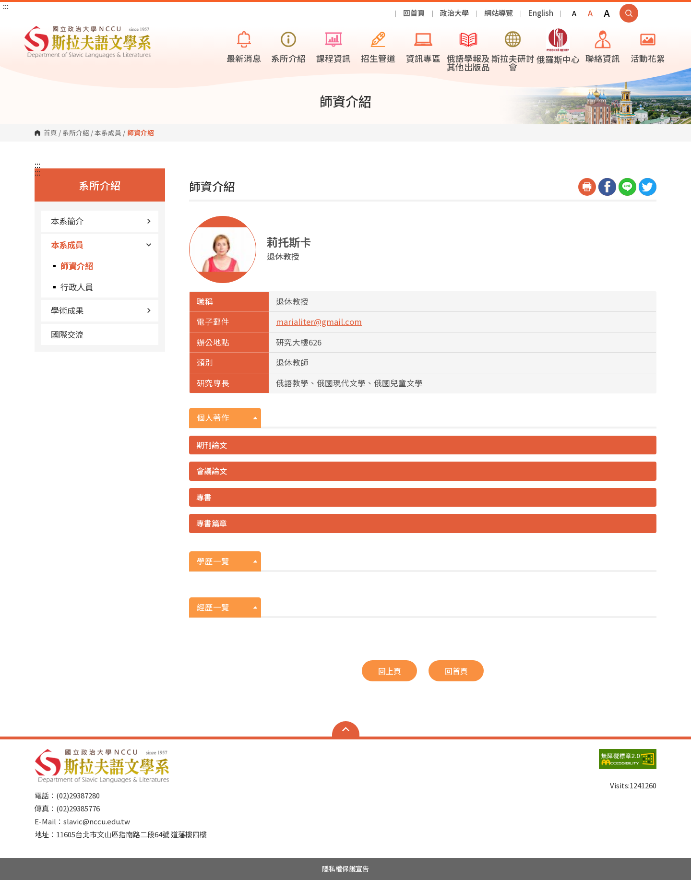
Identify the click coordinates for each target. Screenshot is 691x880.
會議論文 (211, 470)
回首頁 (414, 12)
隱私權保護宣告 (345, 868)
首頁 (50, 133)
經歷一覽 (213, 607)
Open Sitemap (345, 729)
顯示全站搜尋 (629, 13)
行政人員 (76, 287)
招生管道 (378, 45)
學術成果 (101, 310)
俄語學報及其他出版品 (468, 50)
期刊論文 (211, 445)
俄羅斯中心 (558, 46)
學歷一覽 (213, 561)
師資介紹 (76, 266)
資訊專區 (423, 45)
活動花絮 (648, 45)
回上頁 (389, 671)
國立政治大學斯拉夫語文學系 (33, 33)
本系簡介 (101, 221)
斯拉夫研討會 (513, 50)
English (540, 12)
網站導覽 (498, 12)
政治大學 (454, 12)
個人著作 (213, 417)
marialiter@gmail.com (319, 321)
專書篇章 (211, 523)
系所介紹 (288, 45)
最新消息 (243, 45)
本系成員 (108, 133)
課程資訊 (333, 45)
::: (6, 6)
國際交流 (67, 334)
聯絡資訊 (602, 45)
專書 (204, 497)
